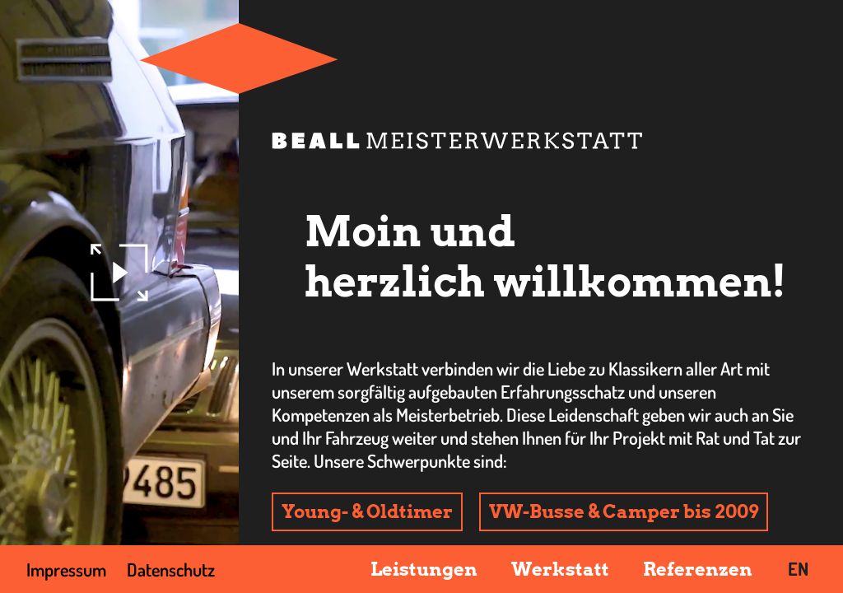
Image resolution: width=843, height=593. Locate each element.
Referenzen (697, 569)
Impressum (66, 569)
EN (798, 568)
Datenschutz (171, 569)
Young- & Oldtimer (367, 511)
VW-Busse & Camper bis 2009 (623, 511)
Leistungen (423, 569)
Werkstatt (560, 569)
